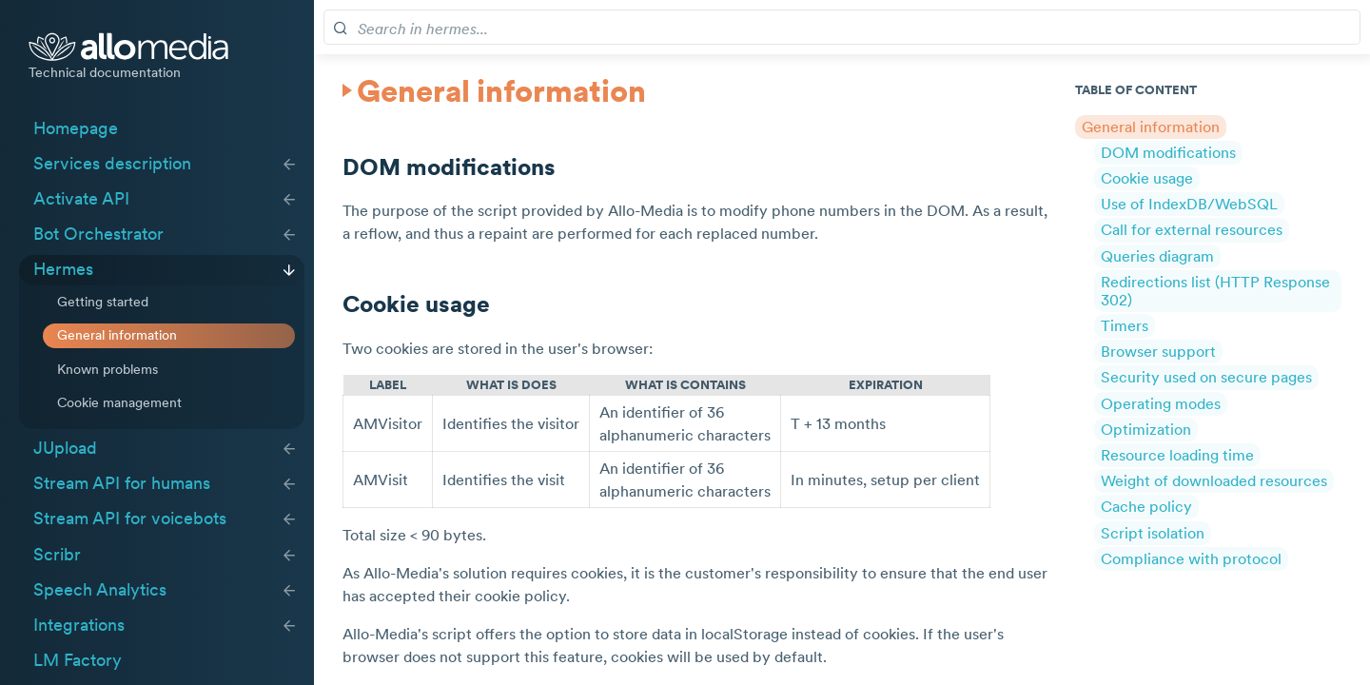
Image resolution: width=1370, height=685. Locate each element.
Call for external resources (1191, 229)
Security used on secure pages (1206, 376)
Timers (1124, 325)
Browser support (1158, 351)
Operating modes (1161, 402)
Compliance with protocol (1191, 557)
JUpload (65, 448)
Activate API (81, 198)
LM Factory (77, 660)
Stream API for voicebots (129, 518)
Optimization (1146, 428)
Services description (112, 163)
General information (117, 334)
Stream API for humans (121, 483)
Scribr (57, 554)
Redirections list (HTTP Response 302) (1215, 289)
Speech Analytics (99, 589)
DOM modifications (1168, 151)
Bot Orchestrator (98, 234)
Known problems (107, 369)
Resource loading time (1177, 454)
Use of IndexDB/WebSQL (1189, 203)
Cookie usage (1147, 177)
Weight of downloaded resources (1214, 480)
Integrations (79, 625)
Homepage (75, 128)
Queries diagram (1157, 254)
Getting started (102, 301)
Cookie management (119, 402)
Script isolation (1152, 531)
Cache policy (1146, 506)
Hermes (63, 269)
